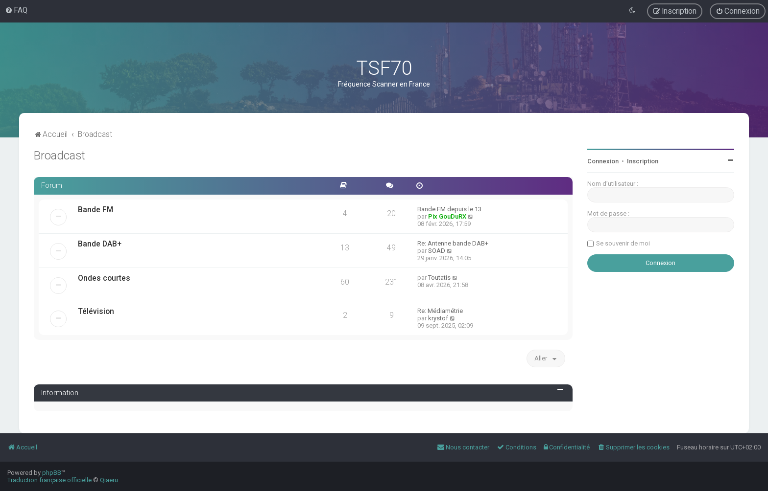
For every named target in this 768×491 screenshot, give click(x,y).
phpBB (51, 472)
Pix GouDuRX (447, 216)
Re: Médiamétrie (440, 310)
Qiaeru (109, 480)
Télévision (96, 311)
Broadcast (59, 155)
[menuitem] (16, 10)
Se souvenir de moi (623, 243)
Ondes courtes (104, 278)
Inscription (642, 161)
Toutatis (439, 277)
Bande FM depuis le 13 (449, 209)
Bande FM (95, 209)
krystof (438, 318)
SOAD (436, 250)
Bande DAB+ (99, 244)
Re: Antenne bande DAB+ (452, 243)
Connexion (603, 161)
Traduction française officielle (49, 480)
